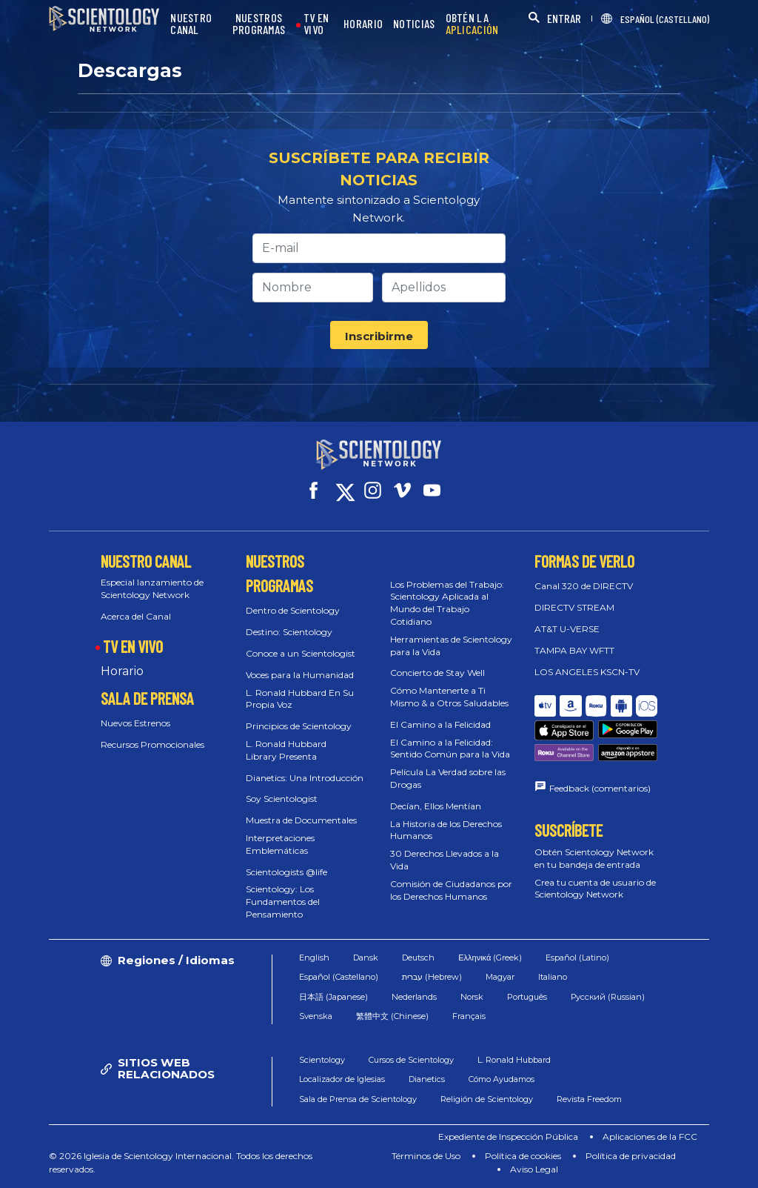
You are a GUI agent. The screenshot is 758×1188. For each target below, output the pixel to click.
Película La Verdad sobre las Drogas (448, 778)
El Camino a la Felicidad (440, 724)
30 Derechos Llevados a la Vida (444, 860)
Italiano (552, 977)
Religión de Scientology (486, 1099)
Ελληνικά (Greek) (490, 957)
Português (527, 997)
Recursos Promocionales (152, 744)
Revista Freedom (589, 1099)
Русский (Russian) (608, 997)
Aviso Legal (534, 1169)
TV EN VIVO (316, 24)
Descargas (130, 70)
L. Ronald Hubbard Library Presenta (286, 750)
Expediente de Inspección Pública (508, 1136)
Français (469, 1016)
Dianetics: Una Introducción (304, 777)
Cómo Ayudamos (501, 1079)
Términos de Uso (426, 1155)
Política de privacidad (631, 1155)
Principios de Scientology (299, 725)
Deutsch (418, 957)
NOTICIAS (414, 24)
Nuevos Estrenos (135, 723)
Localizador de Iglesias (342, 1079)
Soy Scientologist (282, 798)
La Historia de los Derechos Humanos (446, 830)
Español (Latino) (577, 957)
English (314, 957)
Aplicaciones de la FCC (650, 1136)
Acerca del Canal (136, 616)
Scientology (322, 1060)
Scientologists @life (286, 871)
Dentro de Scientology (293, 610)
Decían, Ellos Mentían (435, 806)
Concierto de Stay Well (437, 672)
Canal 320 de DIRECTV (583, 585)
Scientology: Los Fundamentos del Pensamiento (283, 901)
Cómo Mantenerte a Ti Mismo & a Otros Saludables (449, 697)
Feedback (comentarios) (600, 788)
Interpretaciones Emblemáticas (280, 844)
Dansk (365, 957)
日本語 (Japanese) (333, 997)
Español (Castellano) (338, 977)
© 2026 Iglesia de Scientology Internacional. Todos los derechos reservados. (180, 1162)
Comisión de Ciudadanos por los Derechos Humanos (451, 890)
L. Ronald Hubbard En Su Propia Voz (300, 699)
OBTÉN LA (472, 24)
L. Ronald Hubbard (514, 1060)
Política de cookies (523, 1155)
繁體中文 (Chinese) (392, 1016)
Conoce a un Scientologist (300, 653)
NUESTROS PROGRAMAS (259, 24)
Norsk (471, 997)
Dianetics (427, 1079)
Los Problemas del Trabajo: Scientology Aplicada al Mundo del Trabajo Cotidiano (447, 603)
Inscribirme (379, 336)
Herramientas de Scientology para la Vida (451, 645)
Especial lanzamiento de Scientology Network (152, 588)
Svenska (315, 1016)
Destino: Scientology (289, 631)
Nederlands (414, 997)
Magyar (500, 977)
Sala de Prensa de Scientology (358, 1099)
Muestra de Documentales (301, 820)
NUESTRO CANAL (191, 24)
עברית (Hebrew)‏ (432, 977)
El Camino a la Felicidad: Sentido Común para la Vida (450, 748)
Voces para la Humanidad (300, 674)
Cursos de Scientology (411, 1060)
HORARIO (363, 24)
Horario (122, 671)
